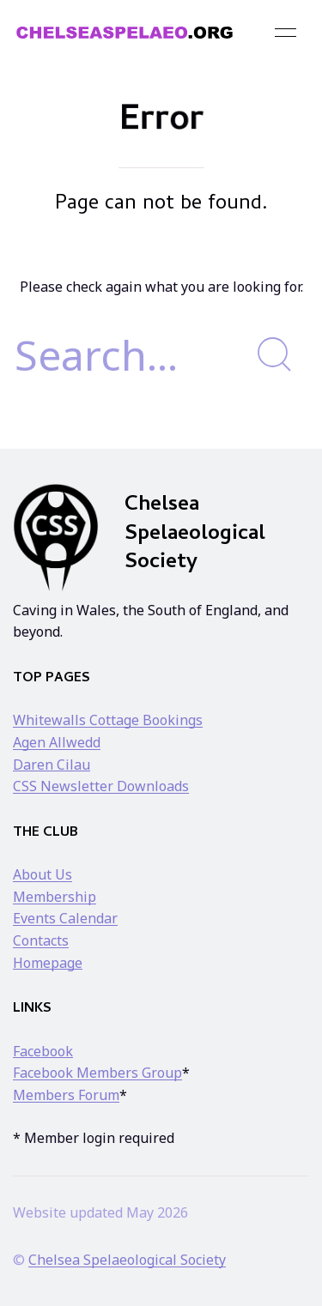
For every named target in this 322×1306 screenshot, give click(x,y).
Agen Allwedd (56, 742)
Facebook (43, 1051)
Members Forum (66, 1094)
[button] (285, 32)
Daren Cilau (51, 764)
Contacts (41, 940)
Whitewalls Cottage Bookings (108, 719)
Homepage (47, 962)
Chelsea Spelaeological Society (127, 1259)
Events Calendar (65, 918)
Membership (54, 896)
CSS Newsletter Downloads (101, 786)
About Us (42, 874)
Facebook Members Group (97, 1072)
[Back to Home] (124, 32)
